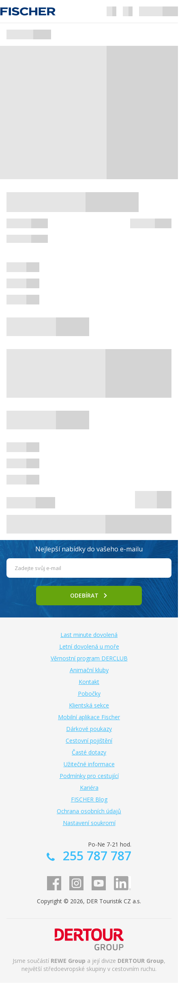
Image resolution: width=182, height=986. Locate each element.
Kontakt (89, 682)
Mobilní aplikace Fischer (89, 717)
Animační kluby (89, 670)
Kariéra (89, 787)
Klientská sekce (89, 705)
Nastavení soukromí (89, 823)
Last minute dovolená (89, 635)
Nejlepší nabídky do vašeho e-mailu (89, 548)
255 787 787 (95, 855)
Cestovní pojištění (89, 740)
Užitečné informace (89, 764)
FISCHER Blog (89, 799)
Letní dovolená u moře (89, 646)
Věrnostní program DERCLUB (89, 658)
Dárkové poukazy (89, 729)
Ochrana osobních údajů (89, 811)
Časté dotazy (89, 752)
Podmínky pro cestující (89, 776)
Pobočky (89, 693)
